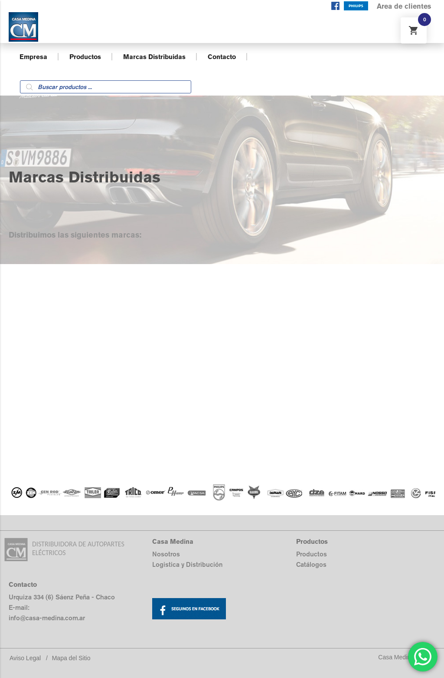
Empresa (33, 56)
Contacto (222, 56)
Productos (85, 56)
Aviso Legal (25, 658)
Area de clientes (404, 6)
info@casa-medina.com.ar (47, 618)
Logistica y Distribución (187, 564)
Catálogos (311, 564)
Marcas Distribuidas (154, 56)
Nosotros (166, 554)
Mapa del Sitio (71, 658)
